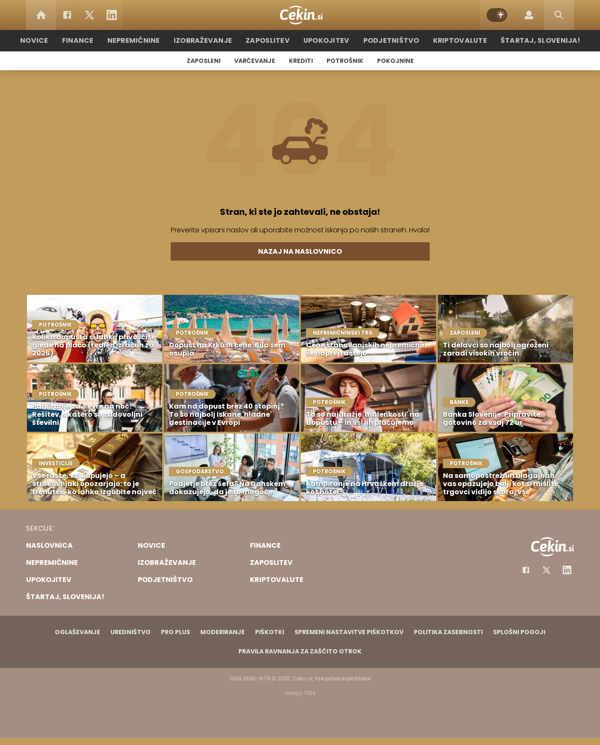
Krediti (301, 60)
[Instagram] (567, 570)
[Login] (529, 15)
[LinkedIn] (112, 15)
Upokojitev (326, 40)
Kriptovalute (451, 40)
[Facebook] (67, 15)
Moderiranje (222, 632)
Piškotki (269, 632)
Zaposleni (203, 60)
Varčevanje (254, 60)
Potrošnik (345, 60)
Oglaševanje (77, 632)
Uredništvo (130, 632)
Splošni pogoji (519, 632)
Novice (51, 40)
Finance (92, 40)
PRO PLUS (175, 632)
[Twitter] (89, 15)
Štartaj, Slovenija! (525, 40)
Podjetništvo (386, 40)
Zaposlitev (271, 40)
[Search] (559, 15)
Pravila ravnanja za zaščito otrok (300, 651)
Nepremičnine (145, 40)
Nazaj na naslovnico (300, 251)
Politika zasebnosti (448, 632)
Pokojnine (395, 60)
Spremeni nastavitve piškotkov (349, 632)
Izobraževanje (211, 40)
